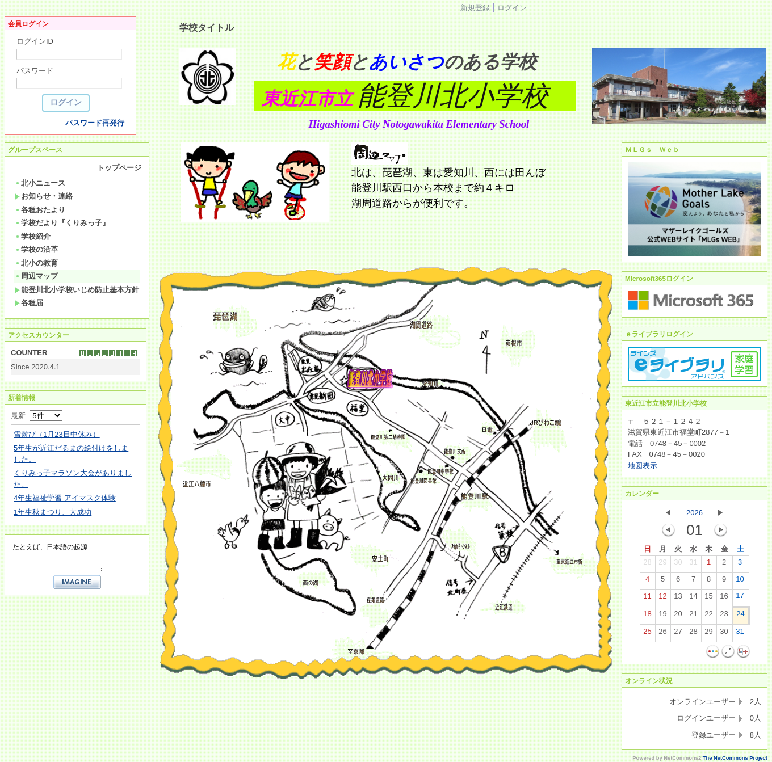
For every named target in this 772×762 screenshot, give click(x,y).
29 (662, 564)
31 (693, 564)
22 (708, 616)
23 (724, 616)
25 (647, 634)
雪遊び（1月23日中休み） (57, 434)
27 (678, 634)
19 (662, 616)
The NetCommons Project (735, 758)
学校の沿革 (36, 249)
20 (678, 616)
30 (678, 564)
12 (662, 598)
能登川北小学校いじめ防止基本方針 (77, 289)
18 (647, 616)
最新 (36, 415)
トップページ (119, 167)
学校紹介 (33, 236)
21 (693, 616)
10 (740, 581)
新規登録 (475, 7)
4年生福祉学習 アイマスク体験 (65, 498)
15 (708, 598)
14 (693, 598)
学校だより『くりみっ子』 (62, 222)
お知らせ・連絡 (44, 196)
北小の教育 (36, 263)
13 (678, 598)
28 (647, 564)
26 (662, 634)
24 (740, 616)
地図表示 (642, 465)
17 (740, 598)
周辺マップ (36, 276)
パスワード (34, 70)
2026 (694, 512)
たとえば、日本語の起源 (57, 556)
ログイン (512, 7)
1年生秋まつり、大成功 (52, 512)
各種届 (29, 302)
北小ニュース (40, 183)
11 (647, 598)
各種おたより (40, 209)
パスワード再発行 (94, 123)
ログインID (34, 41)
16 (724, 598)
